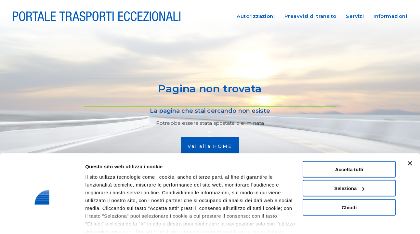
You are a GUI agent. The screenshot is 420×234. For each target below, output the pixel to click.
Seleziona (349, 161)
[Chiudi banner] (410, 136)
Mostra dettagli (102, 221)
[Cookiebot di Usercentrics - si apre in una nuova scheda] (42, 221)
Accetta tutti (349, 142)
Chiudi (349, 180)
